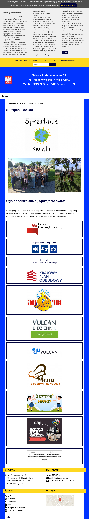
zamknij (65, 52)
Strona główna (18, 60)
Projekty (23, 103)
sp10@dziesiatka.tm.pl (57, 478)
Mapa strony (27, 60)
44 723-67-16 (53, 475)
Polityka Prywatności (15, 507)
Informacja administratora (68, 60)
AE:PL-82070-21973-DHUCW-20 (61, 481)
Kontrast (57, 60)
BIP (8, 496)
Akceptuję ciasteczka (68, 5)
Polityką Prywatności (58, 2)
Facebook (10, 502)
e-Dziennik (10, 499)
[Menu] (44, 96)
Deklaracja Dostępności (16, 510)
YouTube (10, 504)
